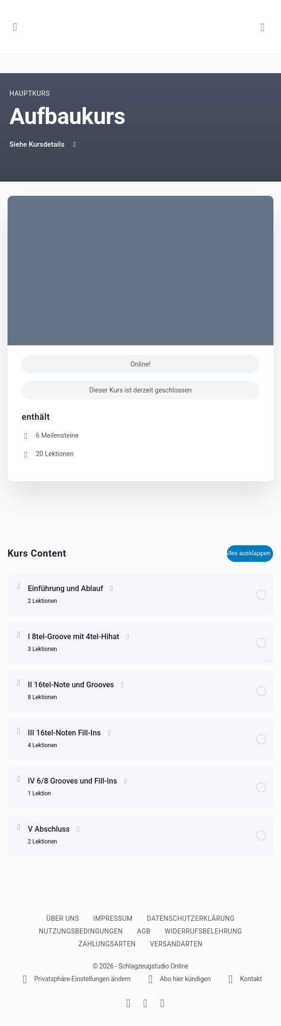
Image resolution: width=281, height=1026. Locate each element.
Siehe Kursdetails (43, 144)
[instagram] (145, 1003)
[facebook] (128, 1003)
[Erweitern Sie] (19, 586)
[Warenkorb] (263, 27)
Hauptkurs (29, 93)
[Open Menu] (15, 26)
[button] (75, 979)
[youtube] (162, 1003)
